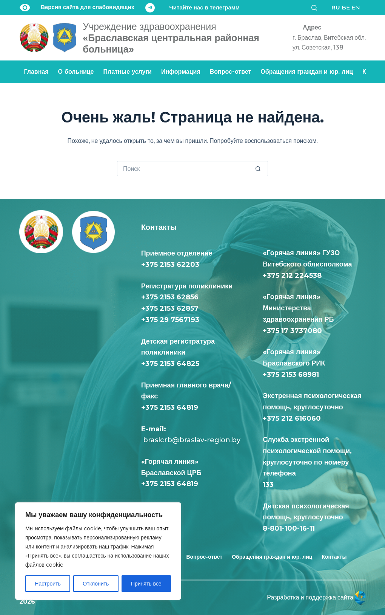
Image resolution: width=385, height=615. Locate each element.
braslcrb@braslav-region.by (190, 440)
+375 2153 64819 (169, 407)
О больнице (76, 71)
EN (355, 7)
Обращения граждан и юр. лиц (306, 71)
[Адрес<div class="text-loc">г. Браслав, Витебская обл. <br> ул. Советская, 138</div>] (326, 38)
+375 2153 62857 (170, 308)
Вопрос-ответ (230, 71)
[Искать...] (185, 168)
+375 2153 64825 (170, 363)
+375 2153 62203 (170, 264)
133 (270, 484)
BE (346, 7)
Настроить (47, 583)
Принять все (146, 583)
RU (335, 7)
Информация (180, 71)
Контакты (334, 556)
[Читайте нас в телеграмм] (192, 7)
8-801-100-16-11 (289, 528)
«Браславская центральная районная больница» (171, 38)
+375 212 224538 (292, 275)
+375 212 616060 (294, 418)
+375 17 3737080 (292, 331)
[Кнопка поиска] (260, 168)
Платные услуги (127, 71)
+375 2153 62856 (170, 297)
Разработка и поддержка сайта (316, 597)
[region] (98, 551)
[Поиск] (316, 8)
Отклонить (96, 583)
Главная (36, 71)
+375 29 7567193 (170, 320)
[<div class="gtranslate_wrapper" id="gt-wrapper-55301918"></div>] (346, 7)
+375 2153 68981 (291, 374)
